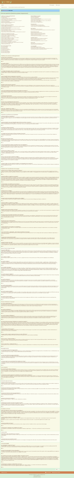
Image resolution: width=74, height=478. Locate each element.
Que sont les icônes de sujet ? (5, 52)
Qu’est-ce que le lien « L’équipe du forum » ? (37, 22)
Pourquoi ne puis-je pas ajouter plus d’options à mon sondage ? (10, 37)
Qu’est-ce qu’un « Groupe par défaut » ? (36, 21)
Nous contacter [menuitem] (48, 472)
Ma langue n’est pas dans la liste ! (6, 28)
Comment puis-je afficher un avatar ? (6, 30)
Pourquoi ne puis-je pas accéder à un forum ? (7, 39)
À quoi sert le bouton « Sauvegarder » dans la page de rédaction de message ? (12, 42)
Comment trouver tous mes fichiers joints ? (37, 44)
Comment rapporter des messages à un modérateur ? (8, 41)
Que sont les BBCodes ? (4, 46)
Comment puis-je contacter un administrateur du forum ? (39, 49)
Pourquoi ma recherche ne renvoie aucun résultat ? (38, 33)
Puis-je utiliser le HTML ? (4, 47)
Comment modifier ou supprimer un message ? (7, 35)
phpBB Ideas (52, 451)
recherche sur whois (8, 457)
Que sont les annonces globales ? (6, 49)
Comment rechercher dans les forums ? (36, 32)
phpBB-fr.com (38, 475)
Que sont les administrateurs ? (35, 16)
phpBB (34, 474)
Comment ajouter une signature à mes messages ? (8, 36)
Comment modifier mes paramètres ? (6, 25)
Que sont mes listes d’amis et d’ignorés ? (37, 29)
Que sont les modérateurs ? (35, 17)
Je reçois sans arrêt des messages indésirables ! (38, 25)
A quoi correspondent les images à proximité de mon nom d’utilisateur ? (11, 29)
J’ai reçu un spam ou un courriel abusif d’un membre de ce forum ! (40, 26)
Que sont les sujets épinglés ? (5, 51)
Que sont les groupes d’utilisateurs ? (36, 18)
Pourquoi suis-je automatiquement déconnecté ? (8, 22)
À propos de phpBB (35, 446)
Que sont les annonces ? (4, 50)
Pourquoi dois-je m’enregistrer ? (5, 16)
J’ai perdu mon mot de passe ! (5, 21)
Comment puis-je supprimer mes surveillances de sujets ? (39, 40)
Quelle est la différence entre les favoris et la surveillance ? (39, 38)
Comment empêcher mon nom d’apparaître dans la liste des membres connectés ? (13, 26)
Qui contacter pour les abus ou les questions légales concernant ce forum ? (41, 48)
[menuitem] (3, 5)
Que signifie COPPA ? (4, 17)
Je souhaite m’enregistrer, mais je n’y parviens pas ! (8, 18)
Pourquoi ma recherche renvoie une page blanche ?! (38, 34)
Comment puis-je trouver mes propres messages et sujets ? (39, 35)
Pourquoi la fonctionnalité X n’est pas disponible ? (38, 47)
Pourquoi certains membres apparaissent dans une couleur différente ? (41, 20)
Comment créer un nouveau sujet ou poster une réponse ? (9, 34)
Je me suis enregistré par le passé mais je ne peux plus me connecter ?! (11, 20)
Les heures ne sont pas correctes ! (6, 27)
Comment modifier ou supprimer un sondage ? (7, 38)
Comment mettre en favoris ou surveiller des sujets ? (38, 39)
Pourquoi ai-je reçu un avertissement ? (6, 40)
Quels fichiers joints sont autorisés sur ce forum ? (38, 43)
